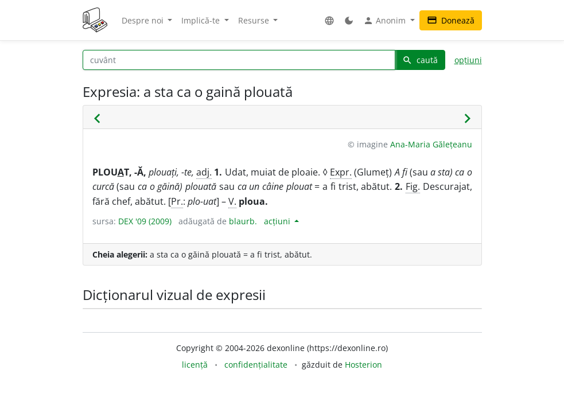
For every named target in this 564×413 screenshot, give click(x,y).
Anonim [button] (385, 20)
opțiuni (468, 59)
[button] (329, 20)
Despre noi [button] (144, 20)
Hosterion (363, 364)
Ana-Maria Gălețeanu (431, 144)
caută (420, 59)
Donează (450, 20)
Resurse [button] (254, 20)
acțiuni (278, 221)
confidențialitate (255, 364)
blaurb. (243, 221)
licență (195, 364)
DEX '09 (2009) (145, 221)
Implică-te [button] (201, 20)
